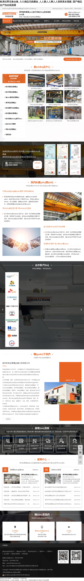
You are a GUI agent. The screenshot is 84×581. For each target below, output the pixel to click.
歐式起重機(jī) (29, 59)
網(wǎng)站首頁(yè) (58, 8)
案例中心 (37, 21)
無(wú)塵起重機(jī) (18, 59)
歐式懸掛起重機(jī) (11, 113)
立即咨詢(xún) (37, 165)
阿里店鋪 (76, 21)
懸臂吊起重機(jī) (38, 59)
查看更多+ (36, 469)
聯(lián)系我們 (78, 8)
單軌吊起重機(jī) (10, 129)
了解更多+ (8, 419)
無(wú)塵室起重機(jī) (12, 97)
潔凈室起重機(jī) (10, 103)
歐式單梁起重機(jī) (11, 92)
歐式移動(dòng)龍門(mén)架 (14, 118)
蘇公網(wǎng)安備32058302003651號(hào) (16, 575)
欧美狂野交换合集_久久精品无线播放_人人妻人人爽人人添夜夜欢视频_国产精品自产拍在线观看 (24, 580)
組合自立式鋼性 (10, 124)
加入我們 (56, 21)
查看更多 (8, 134)
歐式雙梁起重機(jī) (11, 87)
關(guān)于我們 (68, 8)
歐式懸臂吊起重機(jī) (12, 108)
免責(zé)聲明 (17, 572)
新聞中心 (46, 21)
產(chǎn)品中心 (27, 21)
